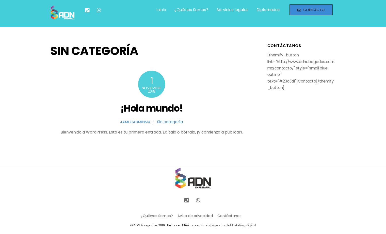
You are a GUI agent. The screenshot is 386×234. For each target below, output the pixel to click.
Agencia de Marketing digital (234, 225)
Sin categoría (170, 122)
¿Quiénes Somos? (191, 10)
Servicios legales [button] (232, 10)
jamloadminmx (135, 121)
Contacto (311, 9)
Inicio (161, 10)
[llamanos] (87, 10)
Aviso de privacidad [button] (195, 215)
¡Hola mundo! (151, 108)
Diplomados (268, 10)
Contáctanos (229, 215)
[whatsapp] (99, 10)
